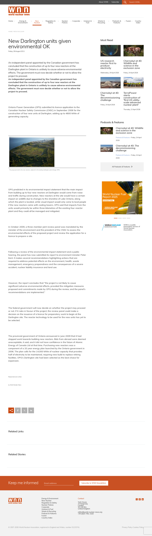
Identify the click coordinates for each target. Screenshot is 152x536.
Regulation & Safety (50, 22)
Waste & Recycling (101, 22)
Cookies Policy (138, 527)
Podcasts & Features (116, 22)
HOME (10, 31)
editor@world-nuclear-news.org (90, 512)
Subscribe (115, 2)
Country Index (138, 22)
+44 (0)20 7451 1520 (86, 514)
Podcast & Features (49, 514)
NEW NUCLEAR (19, 31)
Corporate (76, 21)
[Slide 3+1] (128, 218)
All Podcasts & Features (121, 167)
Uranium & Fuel (88, 22)
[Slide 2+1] (124, 218)
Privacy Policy (127, 527)
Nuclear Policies (65, 22)
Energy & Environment (23, 22)
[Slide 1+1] (120, 218)
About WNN (103, 2)
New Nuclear (37, 22)
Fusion (128, 21)
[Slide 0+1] (115, 218)
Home (10, 21)
